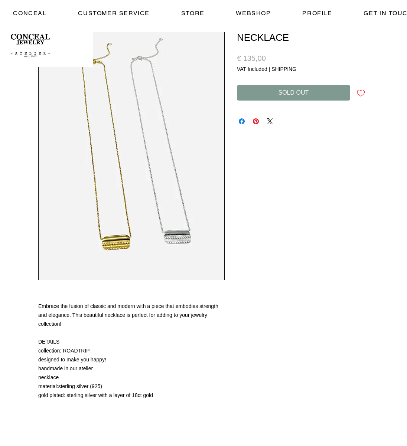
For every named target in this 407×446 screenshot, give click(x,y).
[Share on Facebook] (241, 121)
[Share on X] (270, 121)
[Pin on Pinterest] (255, 121)
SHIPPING (283, 69)
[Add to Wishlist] (361, 93)
